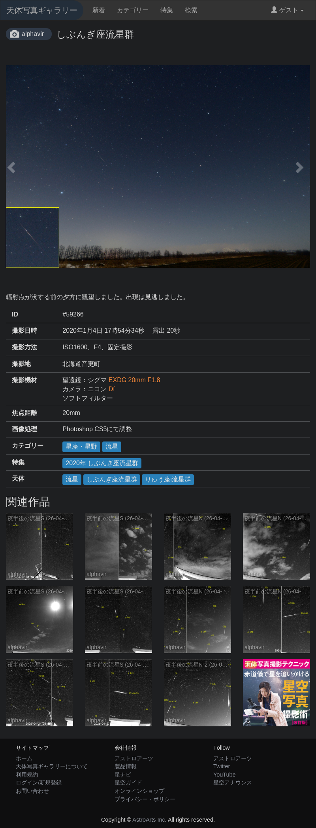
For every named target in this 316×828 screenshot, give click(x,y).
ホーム (24, 758)
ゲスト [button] (287, 10)
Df (112, 389)
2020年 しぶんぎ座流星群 (102, 463)
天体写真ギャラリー (41, 10)
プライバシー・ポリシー (145, 799)
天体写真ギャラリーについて (52, 766)
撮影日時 (24, 330)
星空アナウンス (232, 782)
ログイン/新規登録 (39, 782)
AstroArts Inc (148, 820)
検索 (191, 10)
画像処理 (24, 429)
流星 (111, 446)
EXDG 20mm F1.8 (134, 380)
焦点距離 (24, 412)
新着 (98, 10)
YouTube (224, 774)
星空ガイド (128, 782)
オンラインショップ (139, 791)
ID (15, 314)
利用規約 (27, 774)
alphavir (33, 33)
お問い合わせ (32, 791)
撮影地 (21, 363)
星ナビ (123, 774)
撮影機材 (24, 380)
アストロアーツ (134, 758)
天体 (18, 478)
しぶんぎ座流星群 (112, 479)
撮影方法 (24, 347)
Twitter (221, 766)
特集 (166, 10)
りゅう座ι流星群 (168, 479)
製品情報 (126, 766)
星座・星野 (81, 446)
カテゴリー (133, 10)
